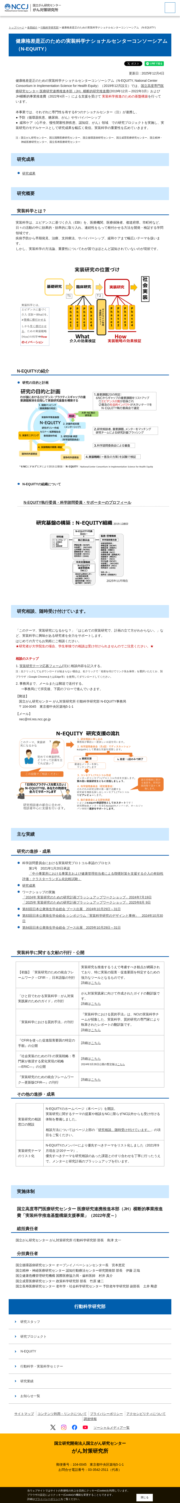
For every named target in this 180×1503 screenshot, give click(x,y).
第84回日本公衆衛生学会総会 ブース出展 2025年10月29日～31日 (71, 927)
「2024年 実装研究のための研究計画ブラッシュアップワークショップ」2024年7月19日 (87, 897)
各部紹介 (32, 27)
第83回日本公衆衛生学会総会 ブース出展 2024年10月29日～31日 (71, 909)
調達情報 (90, 1419)
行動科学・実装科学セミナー (41, 1366)
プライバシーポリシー (106, 1414)
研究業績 (27, 1381)
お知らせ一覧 (30, 1396)
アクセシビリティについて (146, 1414)
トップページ (16, 27)
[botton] (170, 7)
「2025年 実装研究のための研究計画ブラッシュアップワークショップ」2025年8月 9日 (86, 902)
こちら (96, 983)
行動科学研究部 (50, 27)
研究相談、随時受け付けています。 (124, 1130)
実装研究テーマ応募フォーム (40, 666)
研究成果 (28, 173)
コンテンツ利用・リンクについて (62, 1414)
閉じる (145, 1497)
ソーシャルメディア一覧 (112, 1427)
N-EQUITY (28, 1351)
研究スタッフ (30, 1322)
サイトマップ (24, 1414)
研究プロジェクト (33, 1336)
